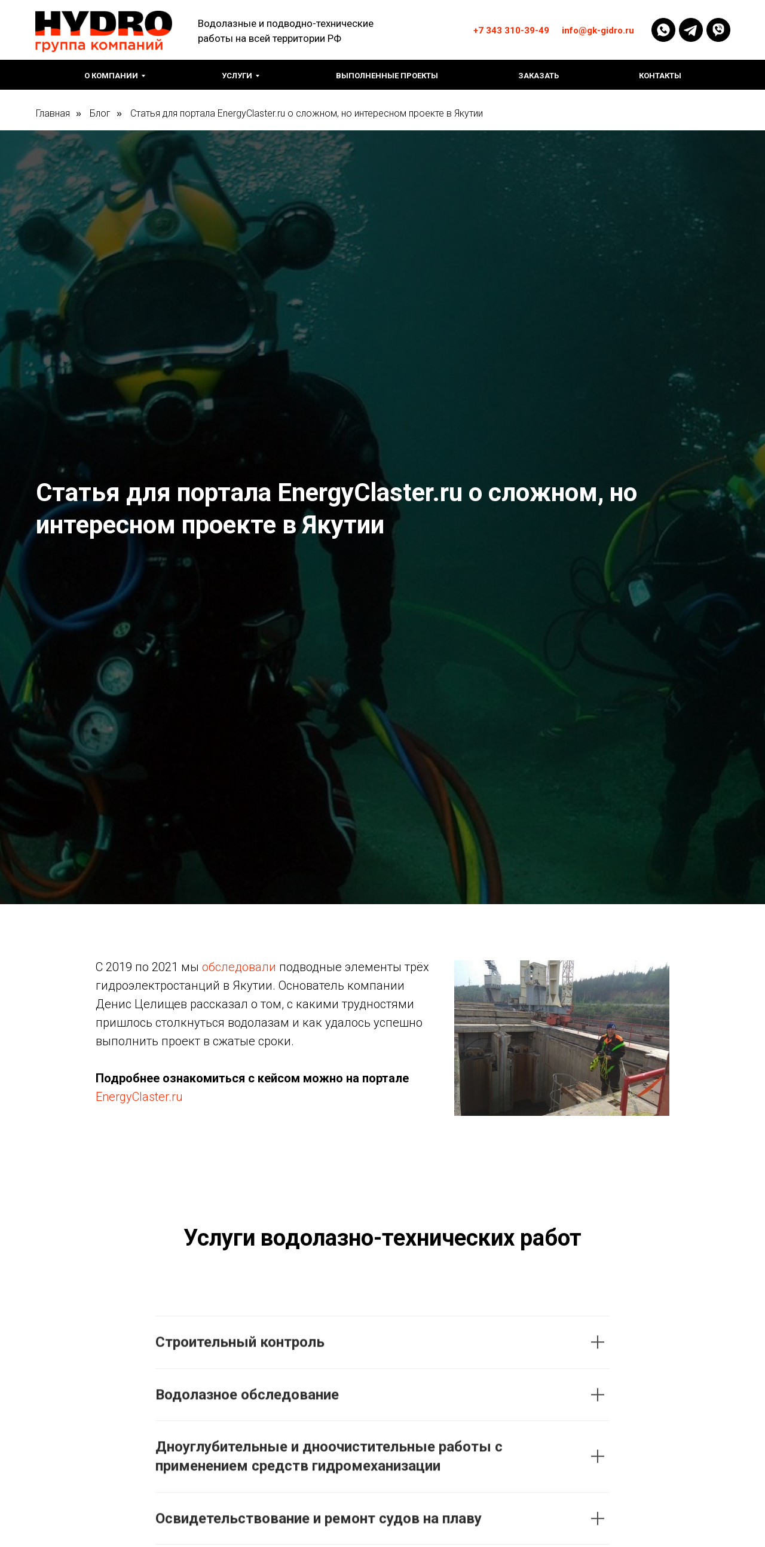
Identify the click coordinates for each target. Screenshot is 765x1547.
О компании (111, 75)
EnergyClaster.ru (139, 1097)
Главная (53, 113)
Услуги (237, 75)
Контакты (660, 75)
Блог (100, 113)
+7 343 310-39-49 (511, 30)
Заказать (538, 75)
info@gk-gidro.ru (598, 30)
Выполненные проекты (387, 75)
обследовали (239, 967)
